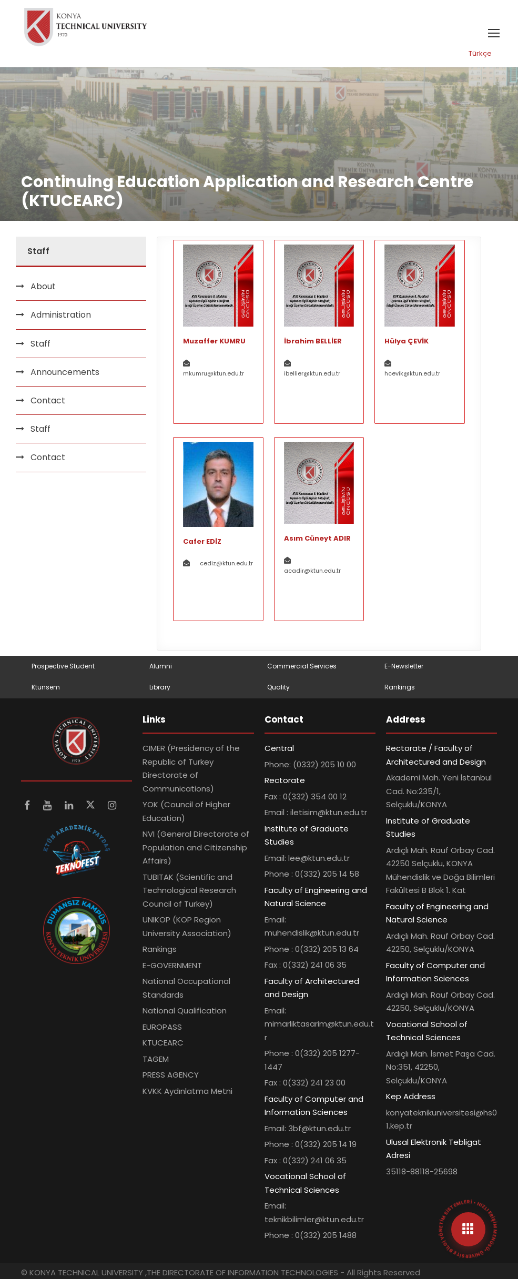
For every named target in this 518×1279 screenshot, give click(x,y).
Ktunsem (46, 687)
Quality (278, 687)
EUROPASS (162, 1026)
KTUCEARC (163, 1042)
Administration (61, 315)
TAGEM (156, 1058)
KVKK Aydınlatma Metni (187, 1091)
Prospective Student (63, 666)
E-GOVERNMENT (172, 965)
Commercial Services (302, 666)
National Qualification (185, 1010)
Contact (48, 400)
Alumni (160, 666)
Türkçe (480, 53)
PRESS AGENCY (171, 1074)
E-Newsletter (403, 666)
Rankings (399, 687)
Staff (40, 344)
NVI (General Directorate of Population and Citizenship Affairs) (196, 847)
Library (159, 687)
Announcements (65, 372)
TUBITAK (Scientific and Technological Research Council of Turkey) (189, 890)
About (43, 286)
